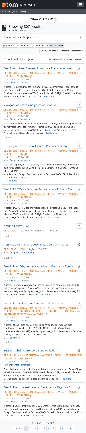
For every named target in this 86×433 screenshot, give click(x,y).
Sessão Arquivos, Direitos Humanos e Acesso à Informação (39, 68)
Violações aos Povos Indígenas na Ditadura (30, 105)
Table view (56, 45)
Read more (49, 96)
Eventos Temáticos (20, 82)
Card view (42, 45)
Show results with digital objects (65, 59)
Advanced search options (19, 37)
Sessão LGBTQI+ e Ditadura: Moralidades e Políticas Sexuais (39, 189)
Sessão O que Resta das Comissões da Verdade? (33, 303)
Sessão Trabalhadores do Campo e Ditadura (31, 350)
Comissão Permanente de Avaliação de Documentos (36, 244)
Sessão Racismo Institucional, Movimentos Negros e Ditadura (39, 387)
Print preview (10, 45)
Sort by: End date (48, 50)
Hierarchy (27, 45)
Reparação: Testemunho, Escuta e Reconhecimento (35, 146)
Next (70, 428)
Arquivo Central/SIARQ (18, 226)
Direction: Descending (71, 50)
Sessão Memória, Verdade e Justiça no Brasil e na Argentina (39, 266)
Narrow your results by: (43, 19)
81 (63, 428)
